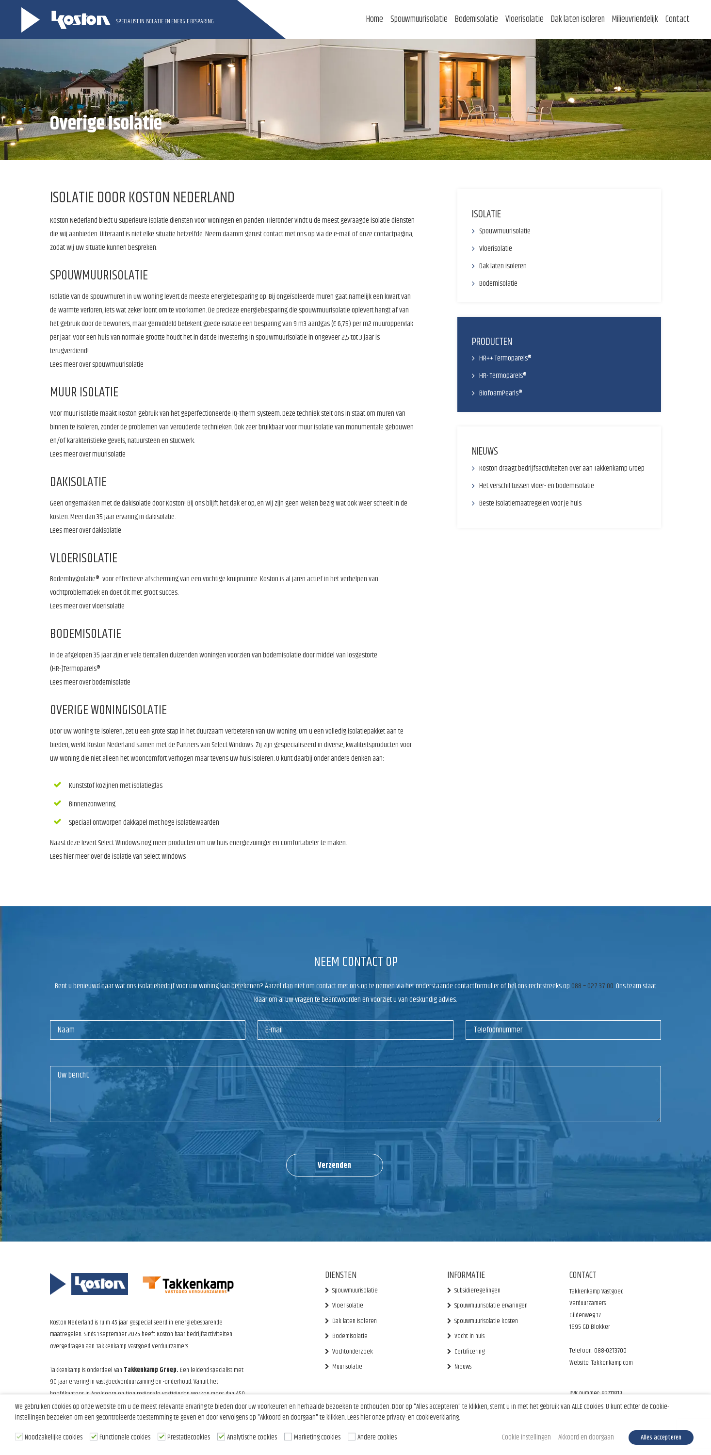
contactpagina (393, 234)
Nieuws (462, 1366)
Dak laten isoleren (578, 19)
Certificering (469, 1351)
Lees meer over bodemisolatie (90, 682)
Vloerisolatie (524, 19)
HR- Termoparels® (503, 376)
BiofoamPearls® (500, 393)
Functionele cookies (124, 1437)
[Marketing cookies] (288, 1436)
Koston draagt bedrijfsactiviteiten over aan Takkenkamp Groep (562, 468)
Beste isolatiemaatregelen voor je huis (530, 503)
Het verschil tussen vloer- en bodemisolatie (536, 486)
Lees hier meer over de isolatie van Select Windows (118, 856)
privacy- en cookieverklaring (423, 1417)
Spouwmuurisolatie (419, 19)
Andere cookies (377, 1437)
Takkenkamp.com (611, 1362)
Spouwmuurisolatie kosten (486, 1321)
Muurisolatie (347, 1366)
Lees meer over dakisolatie (85, 530)
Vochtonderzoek (352, 1351)
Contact (677, 19)
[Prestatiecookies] (161, 1436)
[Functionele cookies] (93, 1436)
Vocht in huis (469, 1336)
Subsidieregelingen (477, 1290)
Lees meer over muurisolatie (88, 454)
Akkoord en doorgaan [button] (586, 1437)
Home (374, 19)
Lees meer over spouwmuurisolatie (97, 365)
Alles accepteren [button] (661, 1437)
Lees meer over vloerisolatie (87, 606)
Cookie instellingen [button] (526, 1437)
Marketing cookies (317, 1437)
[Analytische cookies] (221, 1436)
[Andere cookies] (352, 1436)
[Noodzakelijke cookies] (19, 1436)
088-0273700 (610, 1350)
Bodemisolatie (476, 19)
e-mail (342, 234)
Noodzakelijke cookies (53, 1437)
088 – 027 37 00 (592, 986)
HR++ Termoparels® (505, 358)
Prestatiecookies (188, 1437)
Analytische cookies (252, 1437)
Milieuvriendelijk (635, 19)
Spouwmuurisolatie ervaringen (491, 1305)
